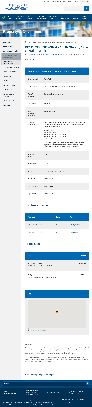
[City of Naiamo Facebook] (4, 393)
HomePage (25, 41)
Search (86, 8)
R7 (57, 224)
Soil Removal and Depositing (10, 98)
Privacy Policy (75, 399)
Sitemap (82, 399)
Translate (46, 1)
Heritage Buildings (10, 102)
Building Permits (9, 46)
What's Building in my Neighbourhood (9, 58)
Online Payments (56, 1)
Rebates (6, 85)
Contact (76, 1)
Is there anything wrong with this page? (39, 375)
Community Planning (7, 76)
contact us (37, 402)
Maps (65, 1)
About (70, 1)
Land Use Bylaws (9, 92)
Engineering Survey (10, 89)
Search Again (29, 59)
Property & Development (24, 32)
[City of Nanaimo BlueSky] (15, 393)
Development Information (8, 51)
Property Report (74, 224)
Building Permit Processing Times (8, 64)
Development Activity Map (8, 70)
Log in (86, 1)
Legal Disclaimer (66, 399)
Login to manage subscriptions (56, 54)
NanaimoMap (8, 81)
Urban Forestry (9, 42)
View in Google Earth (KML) (37, 330)
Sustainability (8, 106)
